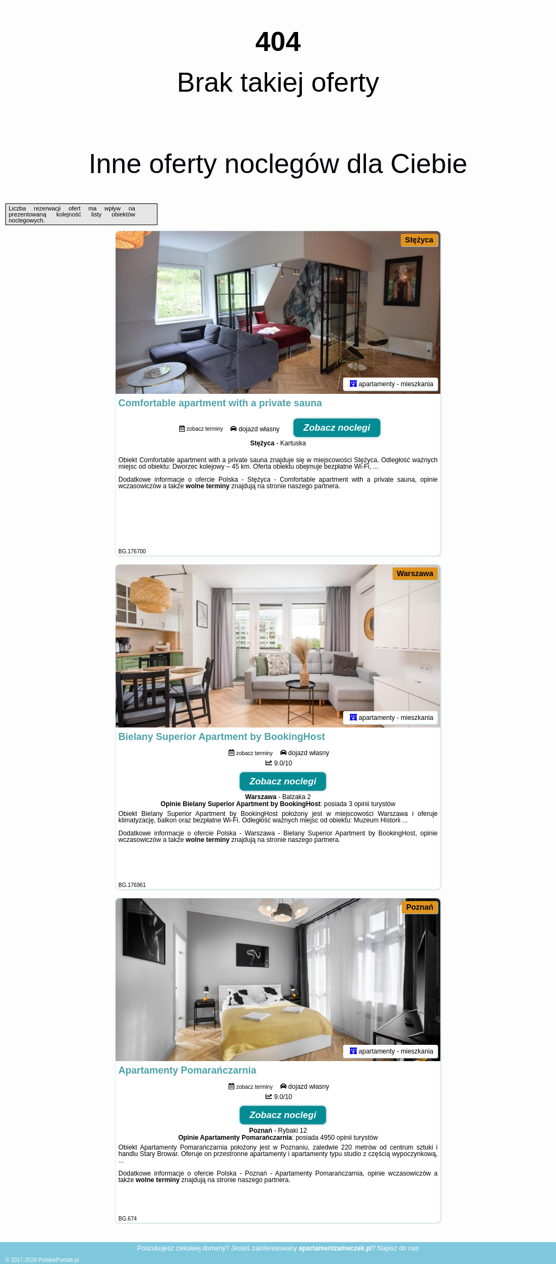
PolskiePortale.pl (59, 1260)
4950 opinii (336, 1137)
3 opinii (359, 804)
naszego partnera (313, 486)
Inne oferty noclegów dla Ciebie (278, 164)
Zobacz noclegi (337, 428)
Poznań (419, 907)
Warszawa (415, 573)
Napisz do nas (398, 1248)
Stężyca (419, 239)
